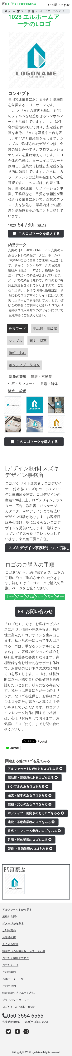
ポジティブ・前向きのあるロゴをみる (36, 813)
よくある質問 (10, 944)
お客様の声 (9, 937)
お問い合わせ (59, 5)
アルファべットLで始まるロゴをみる (35, 769)
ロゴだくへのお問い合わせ (18, 1006)
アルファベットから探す (17, 909)
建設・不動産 (41, 377)
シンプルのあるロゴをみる (28, 786)
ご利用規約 (9, 985)
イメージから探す (13, 923)
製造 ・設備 (17, 391)
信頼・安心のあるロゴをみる (29, 804)
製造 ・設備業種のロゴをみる (30, 848)
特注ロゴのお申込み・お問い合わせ (23, 951)
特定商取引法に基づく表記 (18, 992)
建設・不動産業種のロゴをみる (31, 822)
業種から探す (10, 916)
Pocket (42, 741)
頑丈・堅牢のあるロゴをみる (29, 795)
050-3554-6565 (25, 1016)
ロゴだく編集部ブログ (15, 958)
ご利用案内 (9, 930)
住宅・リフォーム (22, 384)
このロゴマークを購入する (36, 234)
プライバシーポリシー (15, 999)
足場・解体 (49, 384)
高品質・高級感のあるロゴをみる (33, 777)
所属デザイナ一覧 (13, 979)
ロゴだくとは (10, 965)
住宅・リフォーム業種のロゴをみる (34, 831)
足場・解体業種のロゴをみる (29, 840)
